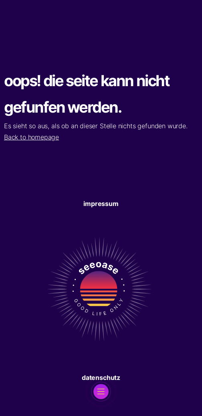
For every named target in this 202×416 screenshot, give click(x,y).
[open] (101, 392)
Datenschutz (101, 378)
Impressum (100, 204)
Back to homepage (31, 137)
